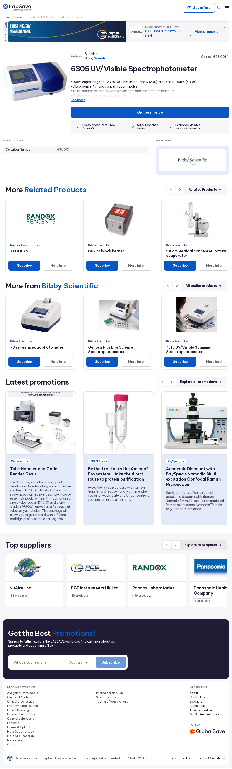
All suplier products (204, 286)
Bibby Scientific (97, 58)
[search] (219, 7)
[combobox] (78, 663)
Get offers (197, 7)
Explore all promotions (201, 382)
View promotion (207, 32)
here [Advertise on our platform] (5, 25)
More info (57, 266)
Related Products (205, 190)
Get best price (150, 112)
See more (78, 100)
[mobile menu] (226, 7)
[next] (180, 190)
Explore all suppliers (203, 545)
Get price (24, 266)
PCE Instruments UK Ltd (164, 33)
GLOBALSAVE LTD (136, 759)
